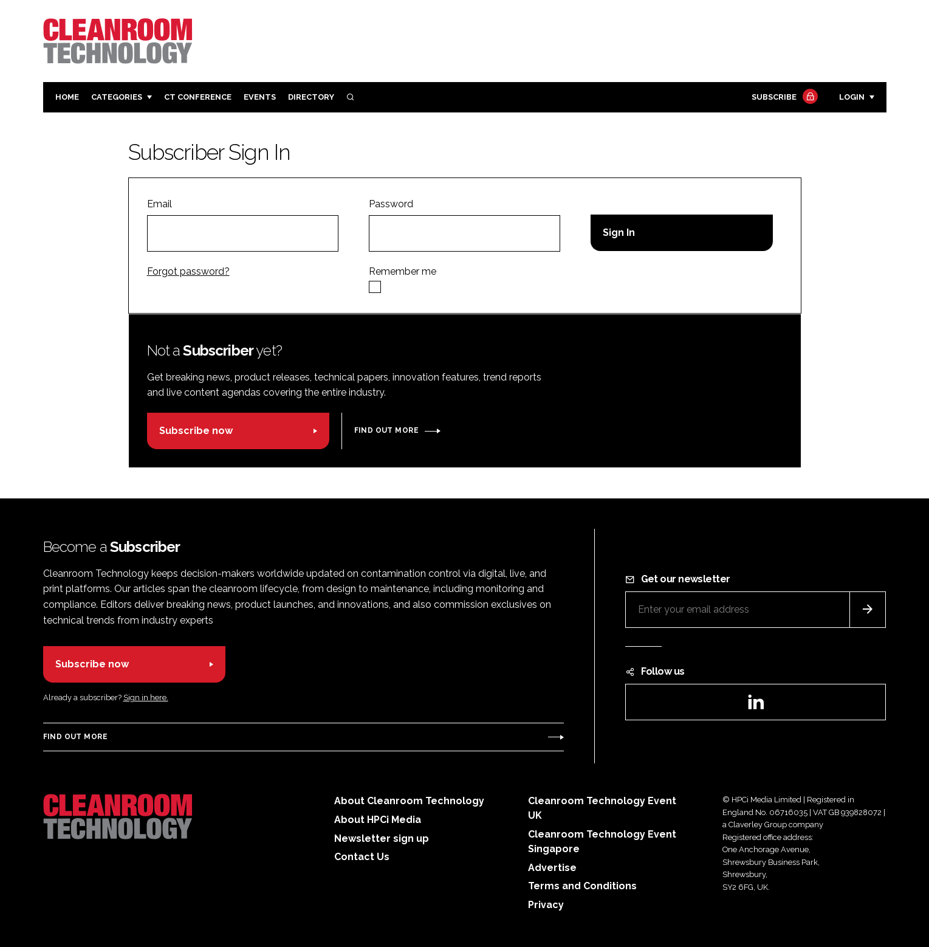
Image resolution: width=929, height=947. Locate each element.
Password (391, 204)
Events (260, 97)
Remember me (402, 271)
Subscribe (783, 97)
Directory (311, 97)
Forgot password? (188, 271)
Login (852, 97)
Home (67, 97)
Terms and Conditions (582, 886)
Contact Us (361, 857)
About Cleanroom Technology (409, 801)
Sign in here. (145, 697)
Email (159, 204)
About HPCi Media (377, 819)
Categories (116, 97)
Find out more (386, 430)
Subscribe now (196, 430)
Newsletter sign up (381, 838)
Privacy (546, 905)
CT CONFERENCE (197, 97)
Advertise (552, 867)
